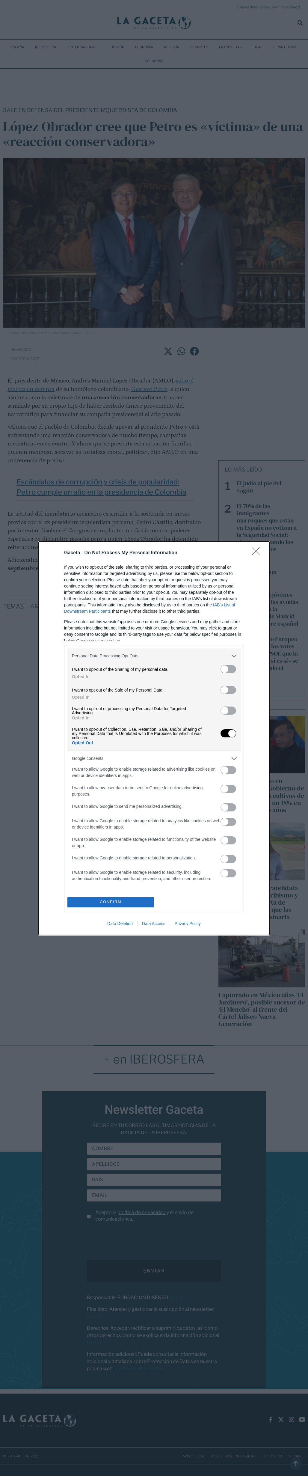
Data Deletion (120, 923)
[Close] (257, 553)
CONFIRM (110, 902)
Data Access (153, 923)
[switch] (228, 669)
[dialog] (154, 738)
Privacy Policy (188, 923)
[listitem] (154, 656)
